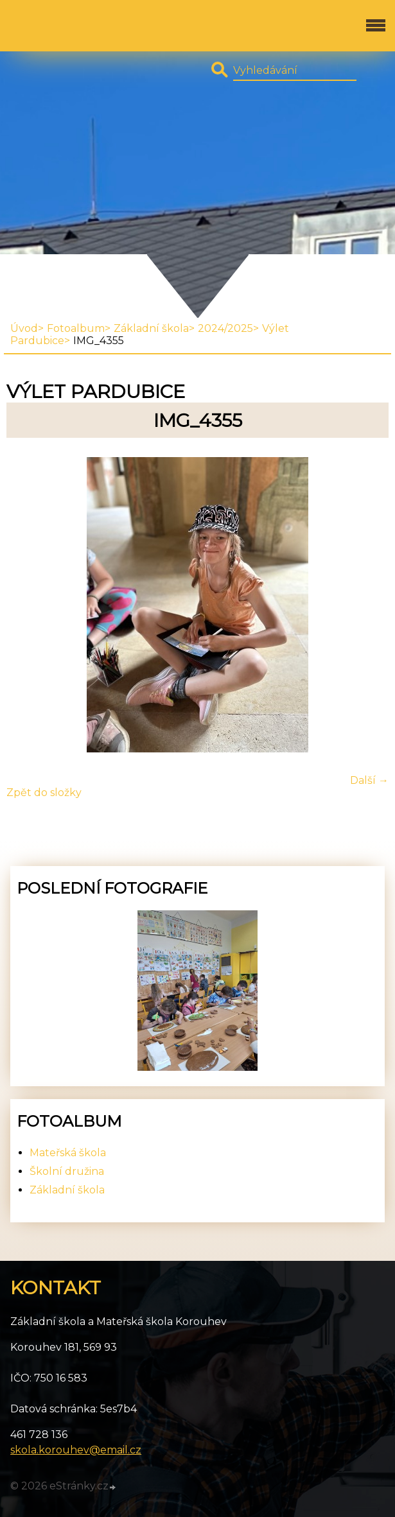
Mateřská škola (68, 1153)
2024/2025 (225, 328)
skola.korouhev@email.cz (75, 1450)
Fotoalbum (76, 328)
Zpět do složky (44, 792)
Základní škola (151, 328)
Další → (369, 780)
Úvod (24, 328)
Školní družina (67, 1171)
